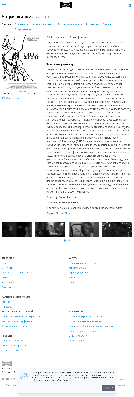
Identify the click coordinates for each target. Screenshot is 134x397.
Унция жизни (25, 16)
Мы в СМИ (7, 267)
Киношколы (8, 306)
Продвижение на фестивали (83, 263)
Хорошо (108, 387)
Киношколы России (12, 340)
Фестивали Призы (99, 24)
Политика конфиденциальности (85, 316)
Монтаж (73, 282)
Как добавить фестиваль (14, 326)
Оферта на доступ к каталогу (83, 331)
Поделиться (23, 29)
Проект (6, 24)
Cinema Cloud (63, 213)
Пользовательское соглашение (85, 321)
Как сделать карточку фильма (17, 321)
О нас (5, 263)
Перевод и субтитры (79, 272)
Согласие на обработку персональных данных (93, 326)
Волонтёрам (8, 282)
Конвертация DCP (78, 267)
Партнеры (7, 301)
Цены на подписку (78, 335)
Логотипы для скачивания (15, 272)
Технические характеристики (34, 24)
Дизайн (73, 277)
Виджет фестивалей (12, 350)
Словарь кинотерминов (14, 345)
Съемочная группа (70, 24)
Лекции (5, 277)
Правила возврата (78, 340)
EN (130, 5)
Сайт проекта (12, 98)
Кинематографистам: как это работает (21, 316)
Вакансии (7, 287)
